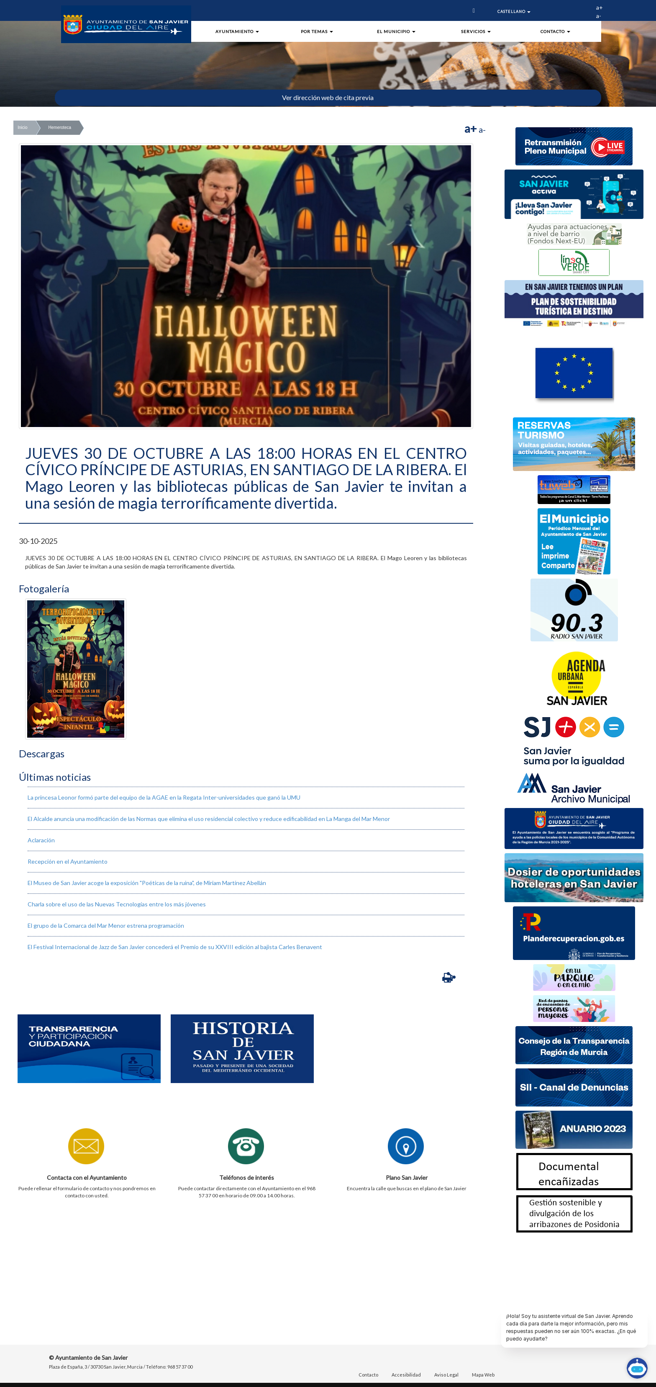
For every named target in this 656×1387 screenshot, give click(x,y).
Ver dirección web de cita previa (328, 97)
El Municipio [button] (396, 31)
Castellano (513, 11)
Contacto (368, 1374)
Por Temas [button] (317, 31)
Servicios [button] (476, 31)
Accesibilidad (406, 1374)
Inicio (22, 127)
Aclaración (41, 840)
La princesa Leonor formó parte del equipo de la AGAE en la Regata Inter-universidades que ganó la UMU (164, 797)
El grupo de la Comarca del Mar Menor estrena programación (106, 925)
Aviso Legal (446, 1374)
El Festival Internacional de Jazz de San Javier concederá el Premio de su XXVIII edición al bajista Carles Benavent (175, 946)
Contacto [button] (555, 31)
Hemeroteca (60, 127)
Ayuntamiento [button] (237, 31)
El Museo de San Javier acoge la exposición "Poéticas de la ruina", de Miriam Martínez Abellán (147, 882)
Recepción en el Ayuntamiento (68, 861)
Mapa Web (483, 1374)
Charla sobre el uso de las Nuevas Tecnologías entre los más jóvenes (117, 904)
